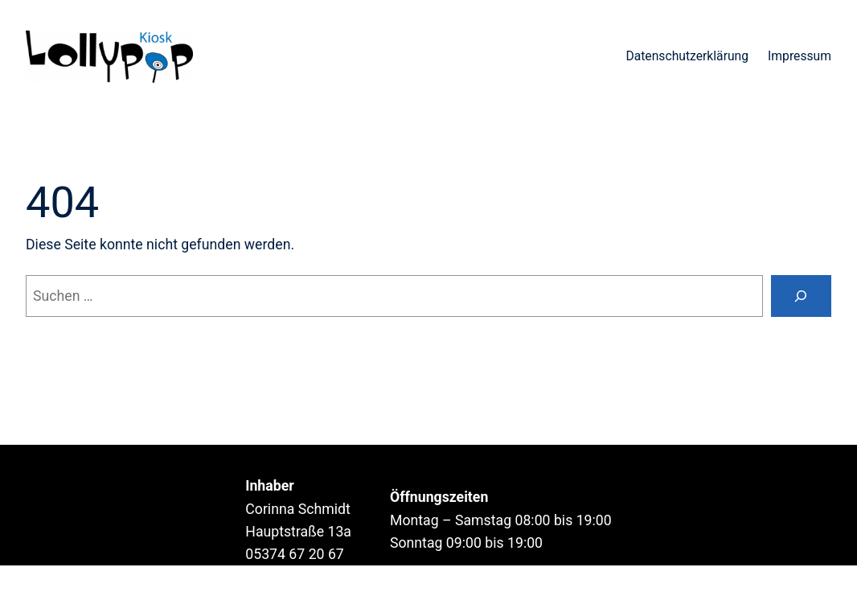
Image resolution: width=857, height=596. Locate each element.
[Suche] (801, 296)
